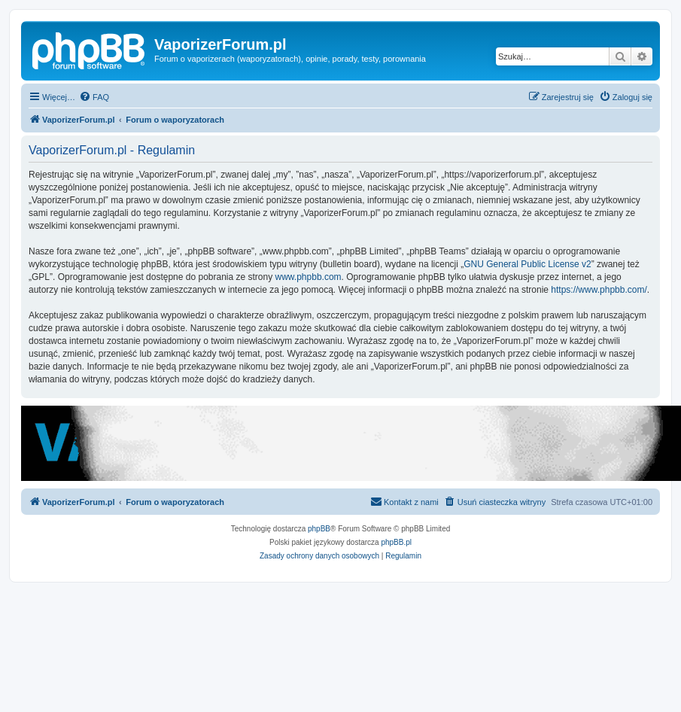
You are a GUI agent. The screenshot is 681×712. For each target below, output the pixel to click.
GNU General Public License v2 (527, 264)
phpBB (319, 529)
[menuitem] (94, 97)
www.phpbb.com (308, 277)
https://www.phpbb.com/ (598, 289)
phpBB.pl (396, 542)
